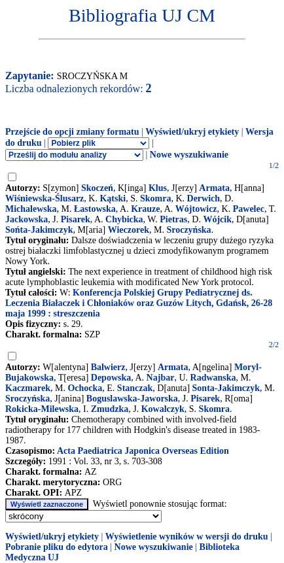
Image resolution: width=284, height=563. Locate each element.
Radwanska (213, 378)
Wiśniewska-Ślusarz (44, 198)
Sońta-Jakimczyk (39, 230)
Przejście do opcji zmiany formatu (72, 132)
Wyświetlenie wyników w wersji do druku (186, 536)
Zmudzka (110, 409)
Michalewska (31, 209)
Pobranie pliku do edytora (56, 547)
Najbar (161, 378)
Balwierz (108, 367)
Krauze (145, 209)
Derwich (204, 198)
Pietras (173, 219)
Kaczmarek (27, 388)
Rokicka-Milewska (42, 409)
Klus (158, 188)
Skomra (155, 198)
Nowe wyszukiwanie (189, 155)
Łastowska (95, 209)
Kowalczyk (163, 409)
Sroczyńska (188, 230)
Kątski (112, 198)
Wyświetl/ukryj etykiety (192, 132)
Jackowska (26, 219)
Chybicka (124, 219)
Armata (214, 188)
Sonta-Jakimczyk (226, 388)
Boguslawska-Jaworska (132, 398)
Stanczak (134, 388)
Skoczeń (97, 188)
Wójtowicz (196, 209)
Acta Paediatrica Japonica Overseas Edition (143, 451)
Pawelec (248, 209)
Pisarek (75, 219)
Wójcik (217, 219)
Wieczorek (128, 230)
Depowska (111, 378)
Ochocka (84, 388)
